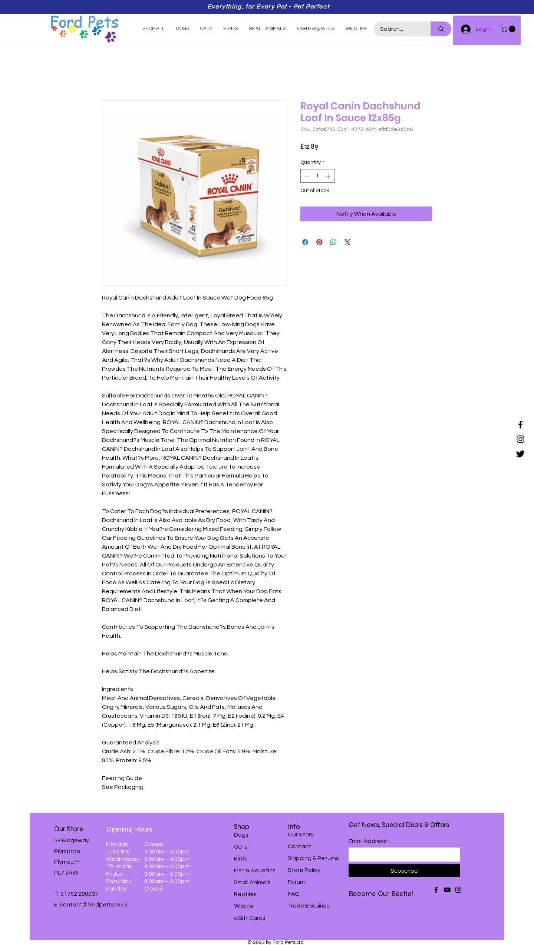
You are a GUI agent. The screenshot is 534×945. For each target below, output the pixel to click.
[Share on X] (347, 242)
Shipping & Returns (313, 858)
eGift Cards (250, 918)
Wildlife (244, 906)
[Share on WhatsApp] (333, 242)
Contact (299, 846)
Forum (296, 882)
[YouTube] (447, 890)
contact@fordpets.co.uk (94, 905)
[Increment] (328, 175)
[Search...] (397, 29)
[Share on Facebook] (305, 242)
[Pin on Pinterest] (319, 242)
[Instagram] (520, 439)
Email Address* (369, 841)
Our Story (301, 834)
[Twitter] (520, 454)
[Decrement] (306, 175)
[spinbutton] (317, 175)
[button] (509, 29)
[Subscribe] (404, 870)
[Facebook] (520, 425)
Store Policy (304, 870)
